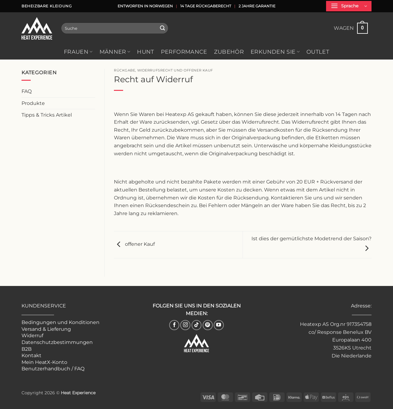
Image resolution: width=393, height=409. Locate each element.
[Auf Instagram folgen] (185, 325)
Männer (114, 51)
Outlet (317, 51)
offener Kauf (134, 244)
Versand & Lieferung (46, 329)
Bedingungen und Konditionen (60, 322)
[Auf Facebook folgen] (174, 325)
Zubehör (229, 51)
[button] (349, 6)
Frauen (78, 51)
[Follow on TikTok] (197, 325)
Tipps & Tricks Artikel (46, 115)
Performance (184, 51)
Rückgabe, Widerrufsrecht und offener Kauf (163, 70)
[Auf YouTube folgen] (219, 325)
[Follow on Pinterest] (208, 325)
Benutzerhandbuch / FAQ (52, 369)
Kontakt (31, 355)
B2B (26, 349)
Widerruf (32, 335)
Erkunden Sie (275, 51)
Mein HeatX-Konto (44, 362)
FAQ (26, 91)
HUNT (145, 51)
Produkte (33, 103)
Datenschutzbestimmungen (57, 342)
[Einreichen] (162, 28)
